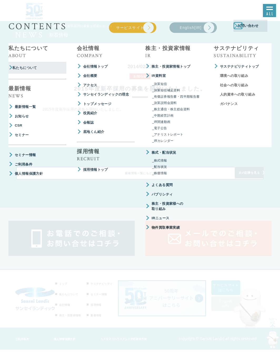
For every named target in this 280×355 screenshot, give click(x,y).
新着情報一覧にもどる (140, 176)
